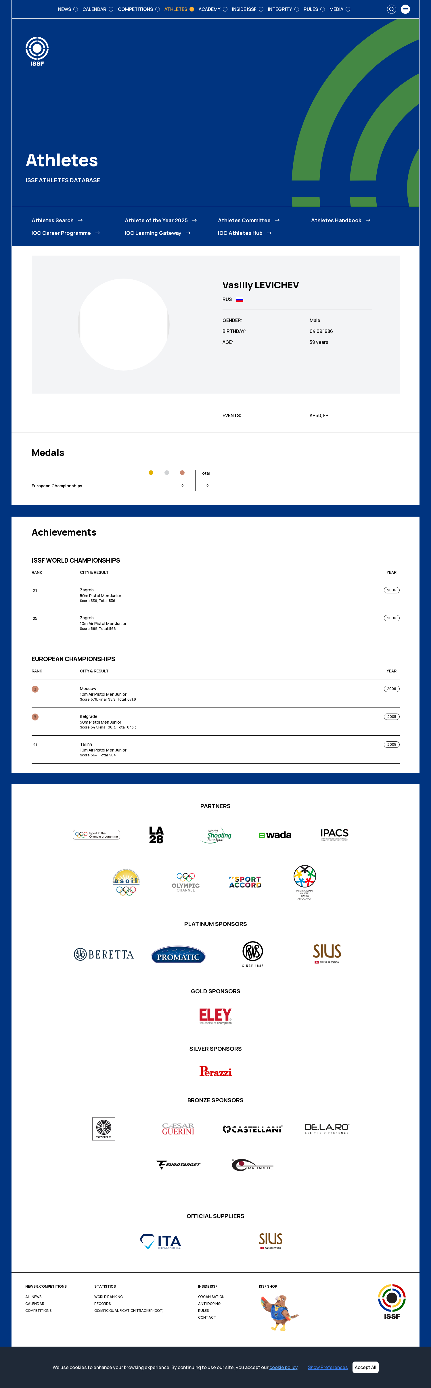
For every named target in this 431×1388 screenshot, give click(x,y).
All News (33, 1297)
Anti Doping (209, 1303)
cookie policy (283, 1367)
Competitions (38, 1310)
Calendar (34, 1303)
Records (102, 1303)
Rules (203, 1310)
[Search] (391, 9)
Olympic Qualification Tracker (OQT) (129, 1310)
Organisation (211, 1297)
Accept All (365, 1367)
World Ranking (108, 1297)
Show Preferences (328, 1367)
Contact (207, 1317)
